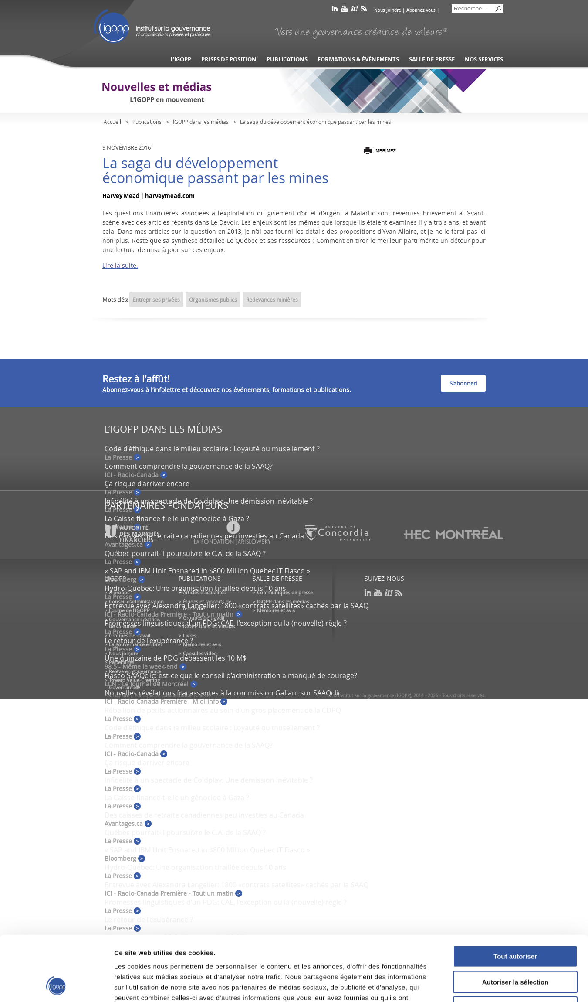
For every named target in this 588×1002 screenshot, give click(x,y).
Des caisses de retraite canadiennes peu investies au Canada (204, 815)
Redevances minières (272, 299)
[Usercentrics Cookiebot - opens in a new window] (56, 985)
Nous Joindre (387, 10)
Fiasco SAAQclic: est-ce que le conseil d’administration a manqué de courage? (231, 675)
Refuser (515, 946)
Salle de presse (432, 59)
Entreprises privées (156, 299)
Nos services (484, 59)
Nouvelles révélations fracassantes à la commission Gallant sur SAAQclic (223, 693)
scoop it (354, 10)
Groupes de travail (129, 635)
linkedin (335, 10)
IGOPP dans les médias (201, 121)
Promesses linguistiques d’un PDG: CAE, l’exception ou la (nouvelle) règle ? (226, 623)
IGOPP (152, 26)
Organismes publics (213, 299)
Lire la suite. (120, 265)
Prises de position (229, 59)
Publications (287, 59)
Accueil (112, 121)
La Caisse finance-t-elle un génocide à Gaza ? (177, 518)
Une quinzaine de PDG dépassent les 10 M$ (176, 658)
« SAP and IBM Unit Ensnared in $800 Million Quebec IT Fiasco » (207, 571)
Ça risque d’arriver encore (147, 483)
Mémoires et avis (202, 644)
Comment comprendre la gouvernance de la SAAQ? (189, 466)
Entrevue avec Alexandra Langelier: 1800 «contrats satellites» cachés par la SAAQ (236, 605)
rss (364, 10)
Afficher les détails (479, 984)
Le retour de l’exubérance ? (149, 640)
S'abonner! (463, 383)
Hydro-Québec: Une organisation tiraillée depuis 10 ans (195, 588)
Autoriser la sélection (515, 921)
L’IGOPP (180, 59)
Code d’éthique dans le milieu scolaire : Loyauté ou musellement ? (212, 448)
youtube (344, 10)
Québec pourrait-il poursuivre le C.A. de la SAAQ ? (185, 553)
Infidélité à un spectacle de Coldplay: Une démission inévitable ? (209, 501)
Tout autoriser (515, 895)
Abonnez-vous (421, 10)
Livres (189, 635)
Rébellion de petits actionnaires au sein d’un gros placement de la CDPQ (223, 710)
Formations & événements (358, 59)
